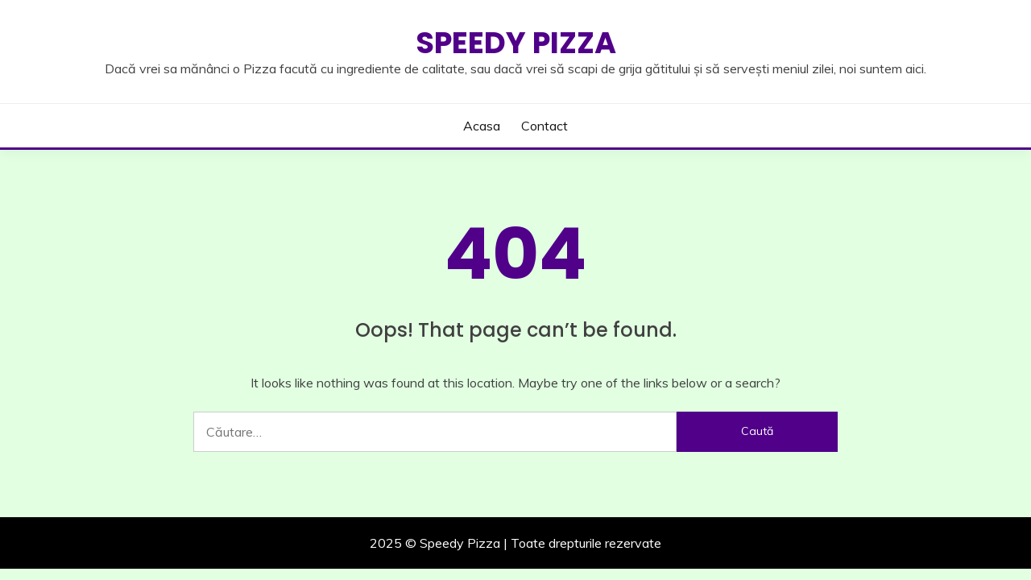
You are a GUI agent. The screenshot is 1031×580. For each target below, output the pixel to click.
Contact (544, 126)
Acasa (481, 126)
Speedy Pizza (516, 43)
